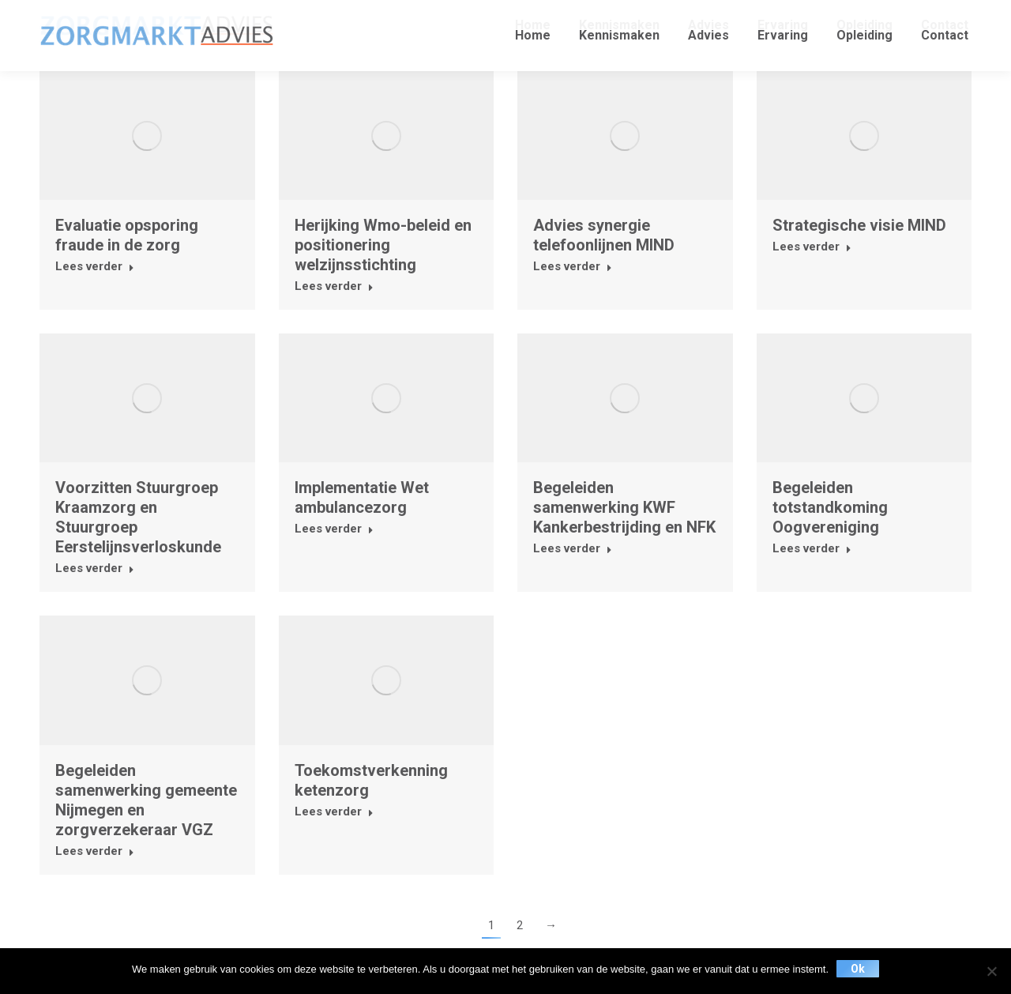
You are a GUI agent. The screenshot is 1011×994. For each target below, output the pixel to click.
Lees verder (94, 266)
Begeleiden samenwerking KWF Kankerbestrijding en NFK (624, 507)
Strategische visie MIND (859, 225)
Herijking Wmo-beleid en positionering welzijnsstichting (383, 245)
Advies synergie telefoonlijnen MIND (604, 235)
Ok (858, 968)
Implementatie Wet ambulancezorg (362, 497)
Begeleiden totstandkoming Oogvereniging (830, 507)
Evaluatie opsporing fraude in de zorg (126, 235)
